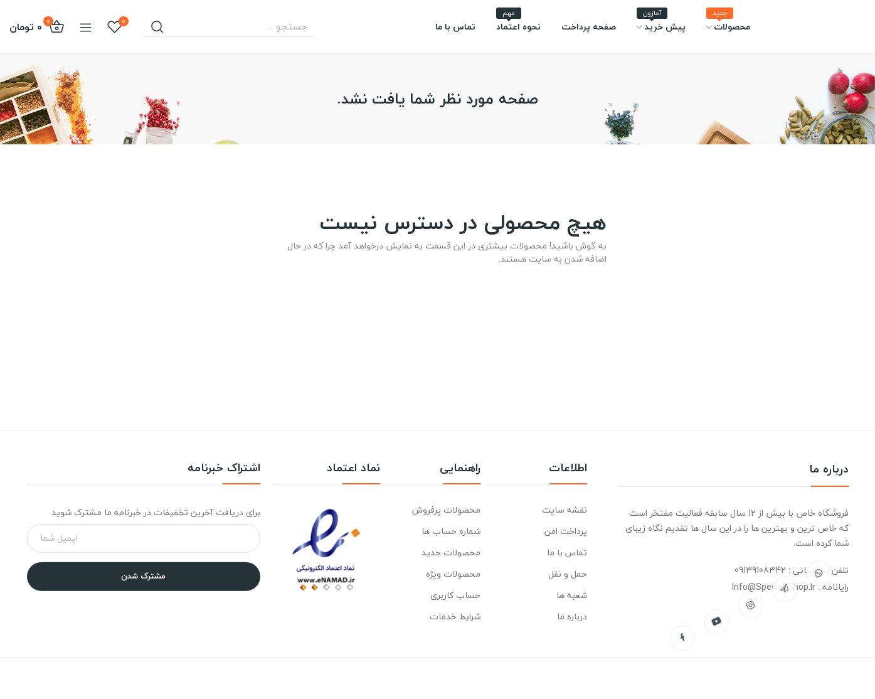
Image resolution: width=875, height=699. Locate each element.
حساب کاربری (455, 595)
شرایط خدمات (455, 616)
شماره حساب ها (451, 531)
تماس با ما (567, 552)
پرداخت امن (565, 531)
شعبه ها (571, 595)
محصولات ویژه (453, 573)
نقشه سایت (564, 509)
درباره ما (572, 616)
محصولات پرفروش (446, 509)
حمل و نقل (567, 573)
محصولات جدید (451, 552)
